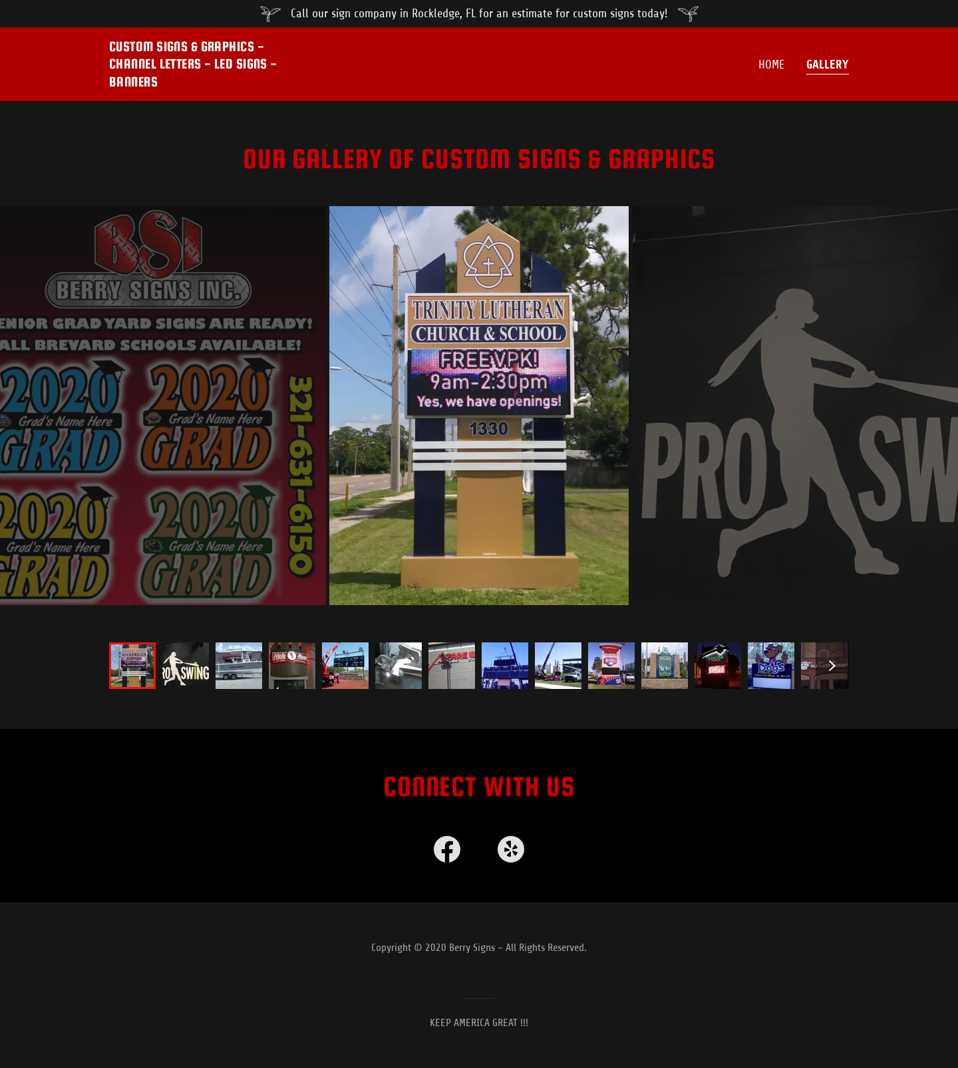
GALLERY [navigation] (827, 64)
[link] (447, 849)
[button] (209, 64)
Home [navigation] (771, 64)
